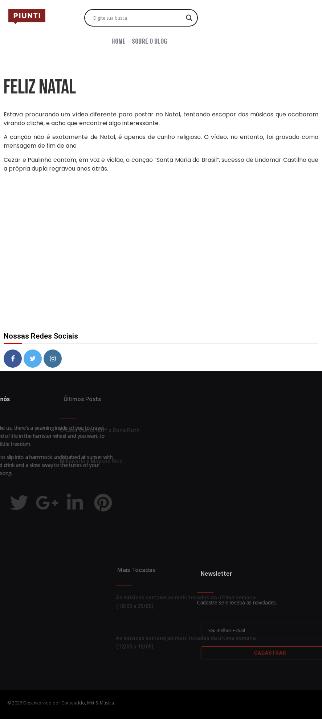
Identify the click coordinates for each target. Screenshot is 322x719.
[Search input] (137, 18)
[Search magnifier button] (189, 18)
